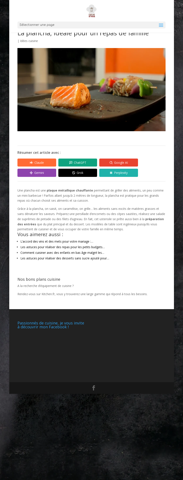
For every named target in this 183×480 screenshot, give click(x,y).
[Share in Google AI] (118, 163)
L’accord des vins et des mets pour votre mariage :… (56, 241)
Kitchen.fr (48, 294)
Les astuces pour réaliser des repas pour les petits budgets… (62, 247)
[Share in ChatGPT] (77, 163)
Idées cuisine (29, 41)
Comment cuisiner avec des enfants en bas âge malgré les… (62, 253)
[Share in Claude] (36, 163)
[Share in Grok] (77, 173)
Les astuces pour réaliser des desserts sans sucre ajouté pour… (64, 258)
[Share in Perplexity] (118, 173)
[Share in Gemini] (36, 173)
